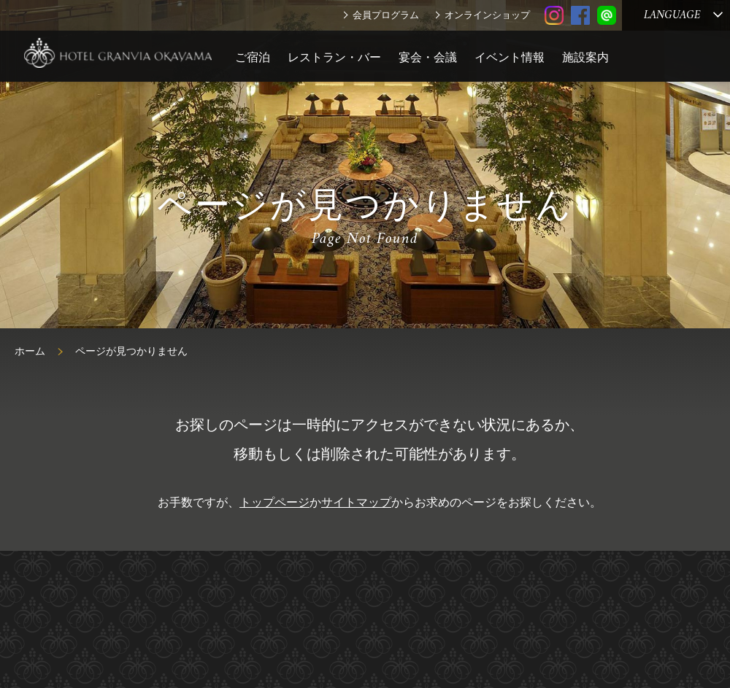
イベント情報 (509, 57)
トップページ (274, 502)
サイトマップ (356, 502)
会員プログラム (386, 14)
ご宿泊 (252, 57)
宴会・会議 (428, 57)
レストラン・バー (334, 57)
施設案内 (585, 57)
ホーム (30, 351)
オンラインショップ (487, 14)
